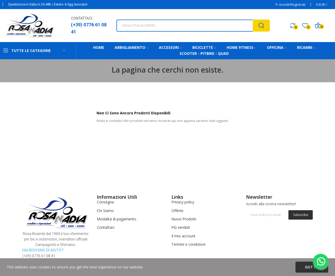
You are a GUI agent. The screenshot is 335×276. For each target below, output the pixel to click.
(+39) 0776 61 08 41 (89, 28)
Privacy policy (182, 201)
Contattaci (105, 227)
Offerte (177, 210)
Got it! (312, 267)
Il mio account (183, 235)
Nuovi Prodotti (183, 218)
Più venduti (180, 227)
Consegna (105, 201)
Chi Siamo (105, 210)
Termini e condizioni (188, 244)
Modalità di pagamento (116, 218)
